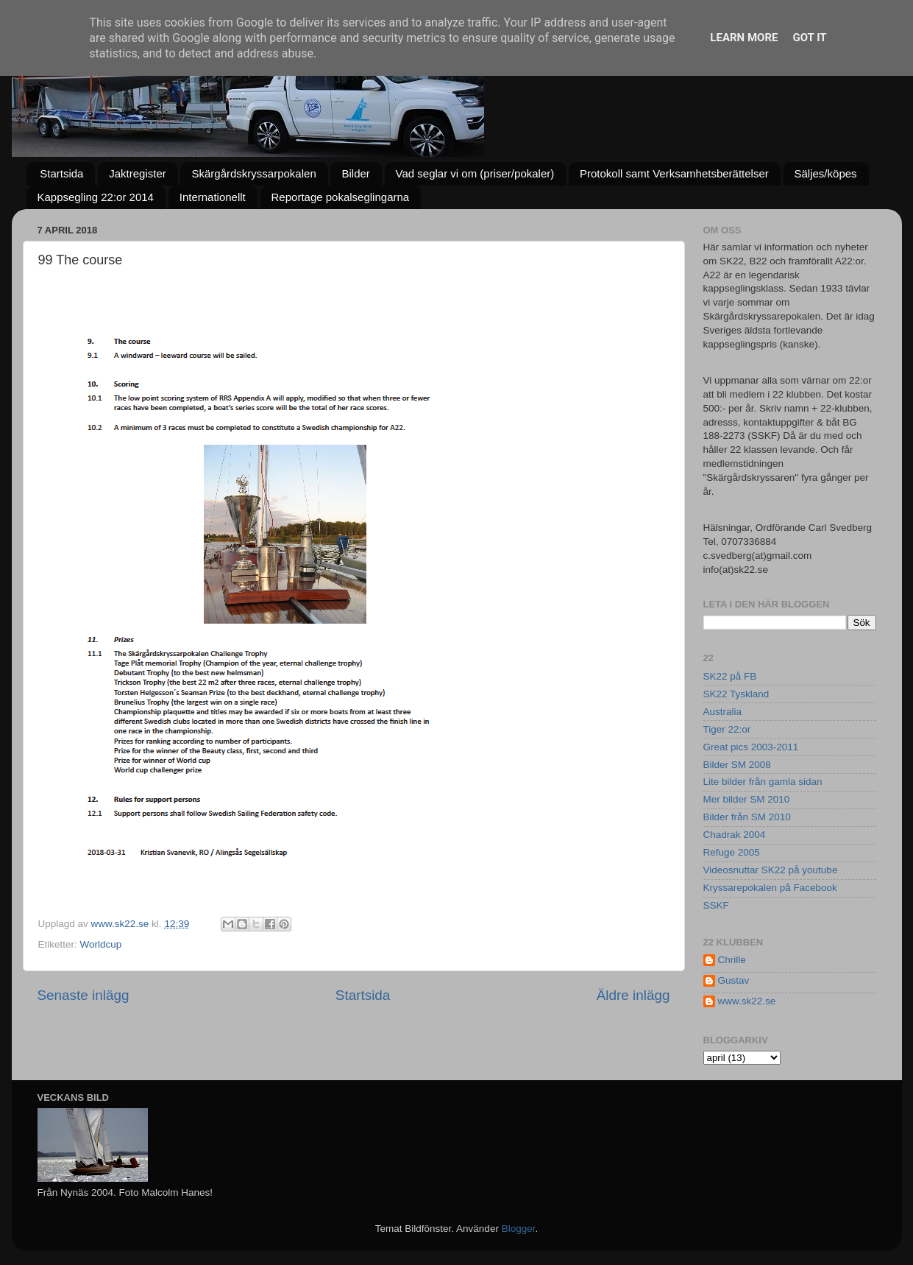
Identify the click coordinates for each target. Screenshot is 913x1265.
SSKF (716, 905)
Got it (809, 37)
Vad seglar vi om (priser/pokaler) (475, 173)
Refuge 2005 (731, 852)
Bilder (355, 173)
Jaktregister (137, 173)
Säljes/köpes (826, 173)
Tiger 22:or (727, 729)
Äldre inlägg (633, 995)
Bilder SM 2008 (737, 764)
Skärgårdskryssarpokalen (253, 173)
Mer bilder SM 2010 (746, 799)
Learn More (744, 37)
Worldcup (101, 944)
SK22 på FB (730, 676)
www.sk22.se (747, 1001)
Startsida (61, 173)
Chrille (732, 959)
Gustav (734, 980)
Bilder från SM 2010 (747, 816)
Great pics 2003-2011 (751, 747)
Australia (722, 711)
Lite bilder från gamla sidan (763, 781)
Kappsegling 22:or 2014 (96, 197)
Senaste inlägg (83, 995)
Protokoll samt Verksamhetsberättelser (674, 173)
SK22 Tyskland (736, 694)
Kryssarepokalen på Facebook (770, 887)
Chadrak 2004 (734, 834)
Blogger (519, 1228)
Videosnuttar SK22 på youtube (770, 869)
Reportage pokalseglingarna (340, 197)
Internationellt (213, 197)
